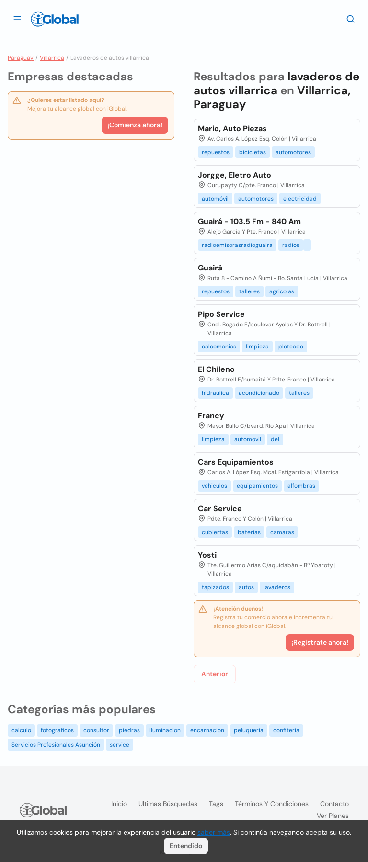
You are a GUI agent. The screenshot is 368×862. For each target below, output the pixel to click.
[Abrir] (17, 18)
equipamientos (257, 486)
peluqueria (249, 730)
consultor (96, 730)
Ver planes (333, 815)
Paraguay (21, 58)
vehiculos (214, 486)
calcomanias (219, 346)
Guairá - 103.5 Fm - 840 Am (249, 221)
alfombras (301, 486)
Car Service (220, 509)
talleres (249, 291)
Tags (216, 803)
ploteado (290, 346)
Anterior (214, 674)
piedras (129, 730)
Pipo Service (221, 314)
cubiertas (215, 532)
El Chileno (216, 369)
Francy (211, 416)
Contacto (334, 803)
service (119, 745)
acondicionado (259, 393)
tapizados (215, 587)
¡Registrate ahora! (319, 642)
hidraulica (215, 393)
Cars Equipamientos (236, 462)
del (275, 439)
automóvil (215, 198)
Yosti (207, 555)
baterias (249, 532)
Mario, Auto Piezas (232, 128)
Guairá (210, 268)
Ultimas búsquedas (167, 803)
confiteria (286, 730)
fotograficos (57, 730)
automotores (293, 152)
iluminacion (165, 730)
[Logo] (55, 19)
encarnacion (207, 730)
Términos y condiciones (272, 803)
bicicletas (252, 152)
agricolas (281, 291)
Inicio (119, 803)
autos (246, 587)
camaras (282, 532)
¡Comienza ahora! (134, 125)
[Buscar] (350, 18)
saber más (213, 832)
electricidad (300, 198)
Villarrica (52, 58)
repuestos (216, 152)
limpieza (257, 346)
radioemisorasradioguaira (237, 245)
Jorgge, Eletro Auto (234, 175)
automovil (247, 439)
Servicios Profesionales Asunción (56, 745)
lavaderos (277, 587)
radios (290, 245)
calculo (21, 730)
